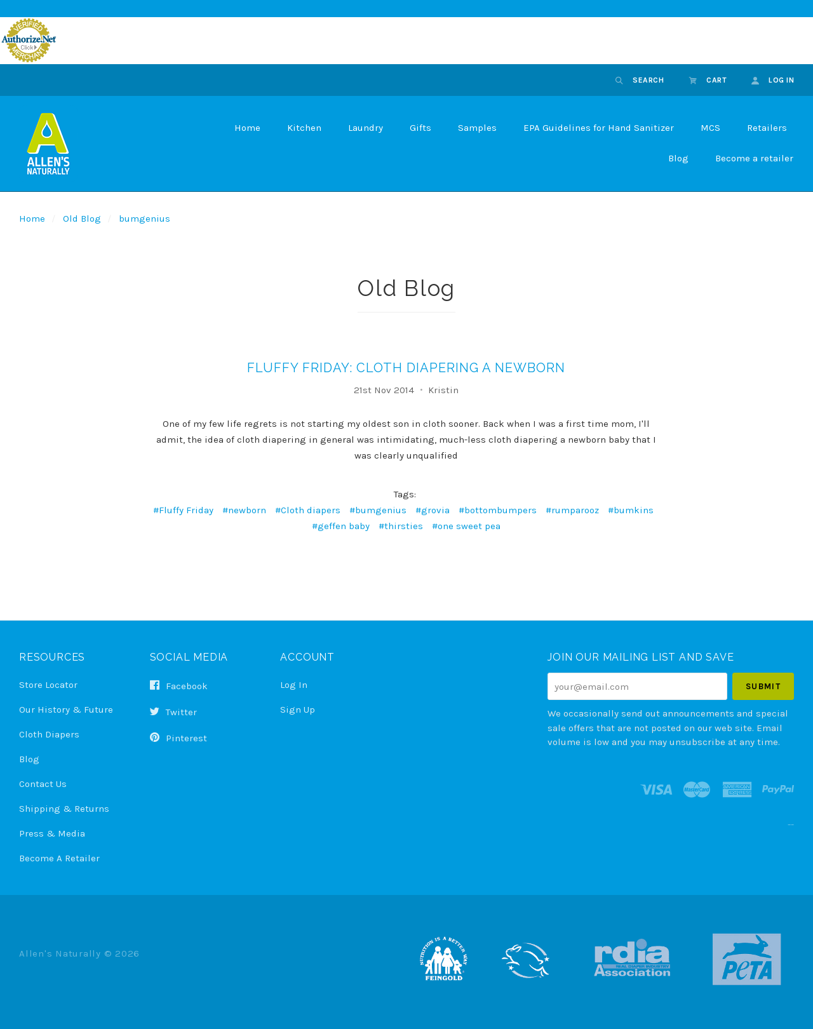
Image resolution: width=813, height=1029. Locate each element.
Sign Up (297, 709)
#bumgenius (377, 510)
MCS (710, 127)
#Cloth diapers (307, 510)
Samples (477, 127)
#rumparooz (572, 510)
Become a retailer (754, 158)
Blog (678, 158)
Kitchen (304, 127)
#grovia (432, 510)
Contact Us (43, 784)
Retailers (767, 127)
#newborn (244, 510)
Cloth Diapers (49, 734)
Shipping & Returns (64, 808)
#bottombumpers (498, 510)
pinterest (178, 737)
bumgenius (144, 218)
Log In (293, 684)
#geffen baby (341, 526)
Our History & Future (66, 709)
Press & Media (52, 833)
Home (247, 127)
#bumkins (631, 510)
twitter (173, 712)
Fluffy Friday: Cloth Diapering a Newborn (406, 367)
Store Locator (48, 684)
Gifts (420, 127)
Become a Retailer (59, 857)
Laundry (365, 127)
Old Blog (82, 218)
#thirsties (401, 526)
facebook (179, 686)
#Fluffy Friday (183, 510)
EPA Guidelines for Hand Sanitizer (598, 127)
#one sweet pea (466, 526)
